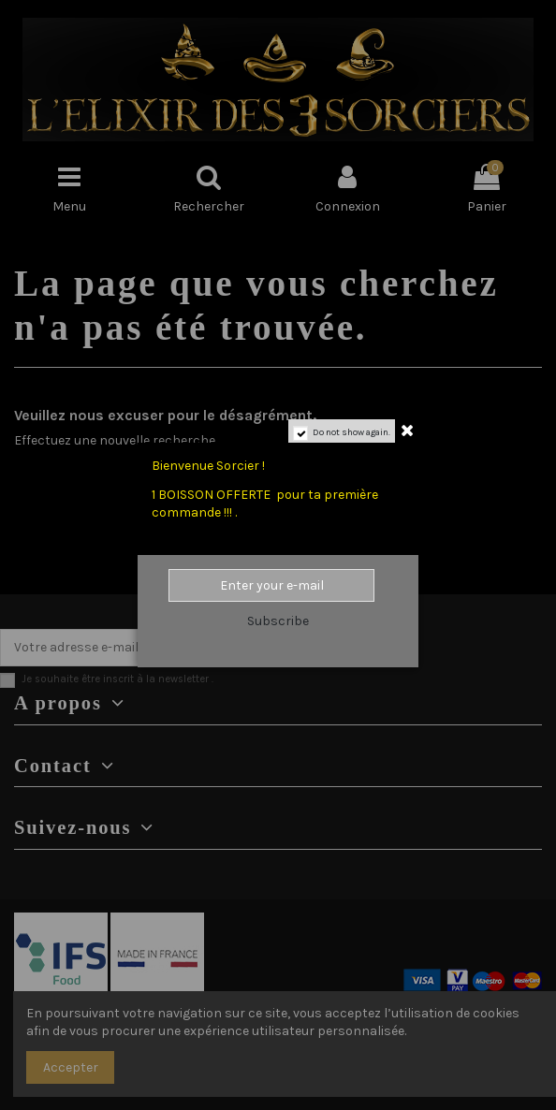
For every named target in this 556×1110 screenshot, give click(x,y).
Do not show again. (351, 432)
